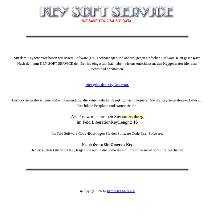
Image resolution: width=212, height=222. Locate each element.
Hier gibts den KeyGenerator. (107, 85)
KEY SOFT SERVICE (121, 191)
